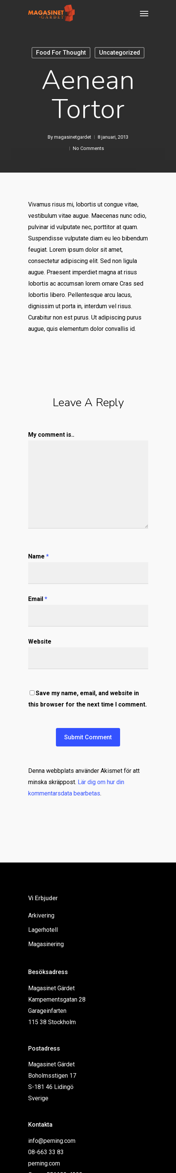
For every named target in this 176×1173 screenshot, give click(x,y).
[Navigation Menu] (144, 13)
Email (37, 599)
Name (38, 556)
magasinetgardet (72, 137)
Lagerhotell (43, 929)
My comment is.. (51, 434)
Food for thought (61, 52)
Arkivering (41, 915)
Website (39, 641)
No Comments (88, 148)
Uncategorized (119, 52)
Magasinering (46, 944)
